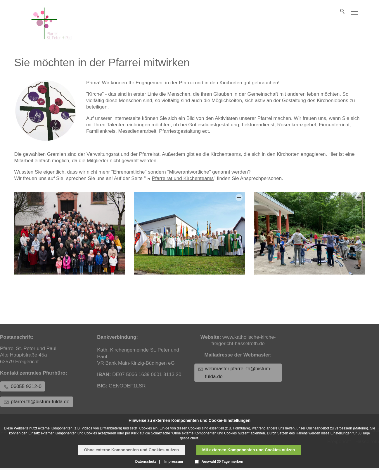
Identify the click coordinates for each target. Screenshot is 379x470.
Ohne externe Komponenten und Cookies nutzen (131, 450)
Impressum (173, 461)
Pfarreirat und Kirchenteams (183, 178)
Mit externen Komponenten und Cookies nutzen (248, 450)
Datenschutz (145, 461)
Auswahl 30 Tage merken (222, 461)
